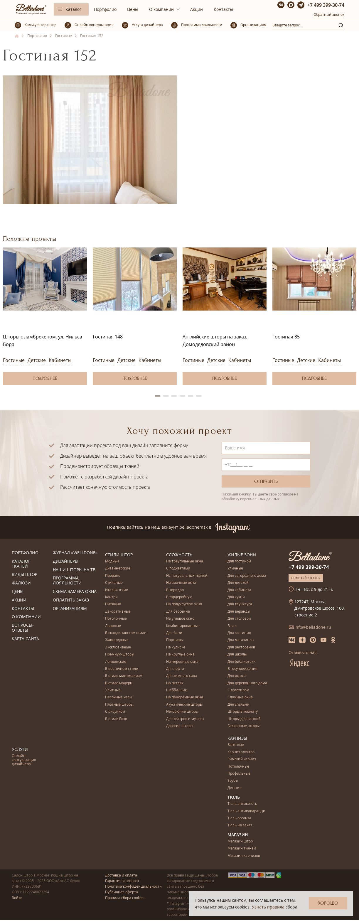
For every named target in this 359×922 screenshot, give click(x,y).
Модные (112, 561)
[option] (45, 316)
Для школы (237, 654)
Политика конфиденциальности (133, 886)
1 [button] (157, 396)
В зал (232, 626)
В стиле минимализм (123, 676)
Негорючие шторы (182, 711)
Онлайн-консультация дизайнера (24, 760)
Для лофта (175, 669)
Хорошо (328, 903)
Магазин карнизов (243, 856)
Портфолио (105, 9)
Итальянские (116, 590)
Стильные (114, 583)
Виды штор (24, 574)
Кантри (111, 597)
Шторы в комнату (242, 711)
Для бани (174, 633)
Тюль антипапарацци (246, 811)
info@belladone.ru (312, 627)
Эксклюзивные (118, 647)
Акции (196, 9)
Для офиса (236, 676)
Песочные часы (118, 697)
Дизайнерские (117, 568)
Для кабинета (239, 590)
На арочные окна (181, 583)
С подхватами (178, 568)
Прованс (112, 576)
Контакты (223, 9)
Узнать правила (268, 907)
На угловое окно (180, 618)
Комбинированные (183, 626)
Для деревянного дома (247, 683)
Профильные (238, 773)
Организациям (70, 608)
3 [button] (174, 396)
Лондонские (115, 662)
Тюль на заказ (239, 825)
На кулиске (175, 647)
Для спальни (238, 704)
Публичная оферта (121, 891)
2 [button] (165, 396)
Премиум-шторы (119, 654)
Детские (37, 360)
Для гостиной (239, 561)
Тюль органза (239, 818)
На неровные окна (182, 662)
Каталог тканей (21, 564)
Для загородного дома (246, 576)
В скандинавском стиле (125, 633)
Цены (132, 9)
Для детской (238, 583)
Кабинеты (60, 360)
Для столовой (239, 618)
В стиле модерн (118, 683)
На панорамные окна (184, 697)
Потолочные (116, 618)
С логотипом (238, 690)
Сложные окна (240, 697)
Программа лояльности (67, 581)
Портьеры (174, 640)
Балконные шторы (243, 726)
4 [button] (182, 396)
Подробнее (45, 378)
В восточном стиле (121, 669)
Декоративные (118, 611)
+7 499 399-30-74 (325, 5)
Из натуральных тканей (187, 576)
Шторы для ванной (244, 719)
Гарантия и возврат (122, 880)
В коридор (175, 590)
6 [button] (198, 396)
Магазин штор (240, 841)
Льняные (113, 626)
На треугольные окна (184, 561)
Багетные (235, 745)
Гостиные (14, 360)
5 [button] (190, 396)
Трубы (232, 780)
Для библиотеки (241, 662)
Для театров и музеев (185, 719)
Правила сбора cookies (124, 897)
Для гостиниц (239, 633)
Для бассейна (178, 611)
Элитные (113, 690)
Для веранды (238, 611)
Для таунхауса (239, 604)
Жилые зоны (241, 554)
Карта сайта (25, 638)
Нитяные (113, 604)
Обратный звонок (329, 14)
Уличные (235, 568)
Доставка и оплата (121, 875)
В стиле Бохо (116, 719)
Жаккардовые (117, 640)
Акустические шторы (184, 704)
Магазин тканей (241, 848)
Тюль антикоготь (242, 804)
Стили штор (119, 554)
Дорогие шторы (179, 726)
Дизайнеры (65, 561)
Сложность (179, 554)
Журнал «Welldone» (75, 552)
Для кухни (236, 597)
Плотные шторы (119, 704)
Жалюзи (21, 583)
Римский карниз (241, 759)
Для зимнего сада (181, 676)
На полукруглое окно (184, 604)
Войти (17, 897)
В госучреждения (242, 669)
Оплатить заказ (71, 600)
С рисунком (115, 711)
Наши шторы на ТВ (74, 569)
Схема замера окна (75, 591)
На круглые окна (180, 654)
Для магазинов (240, 640)
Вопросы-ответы (23, 628)
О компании (161, 9)
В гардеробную (179, 597)
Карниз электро (240, 752)
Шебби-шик (176, 690)
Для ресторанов (241, 647)
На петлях (174, 683)
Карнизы (237, 738)
